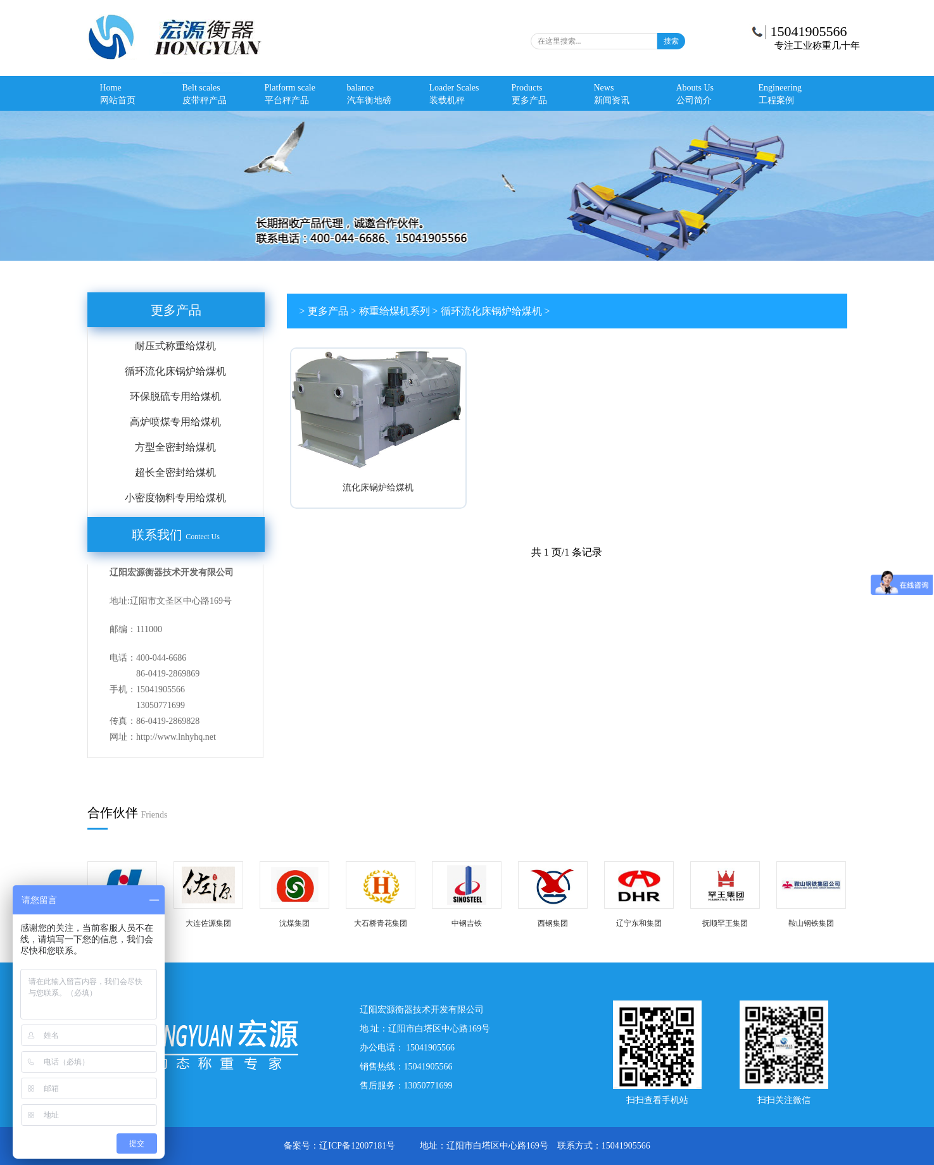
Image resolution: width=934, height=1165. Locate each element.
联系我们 (176, 535)
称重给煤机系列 (394, 311)
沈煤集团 (294, 923)
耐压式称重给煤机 (175, 345)
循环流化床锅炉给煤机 (175, 371)
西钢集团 (553, 923)
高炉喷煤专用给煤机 (175, 421)
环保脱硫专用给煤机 (175, 396)
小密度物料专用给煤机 (175, 497)
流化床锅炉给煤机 (378, 487)
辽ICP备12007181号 (358, 1145)
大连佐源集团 (208, 923)
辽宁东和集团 (639, 923)
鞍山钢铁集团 (811, 923)
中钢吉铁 (466, 923)
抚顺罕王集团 (725, 923)
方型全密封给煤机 (175, 447)
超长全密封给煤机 (175, 472)
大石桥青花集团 (380, 923)
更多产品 (176, 310)
